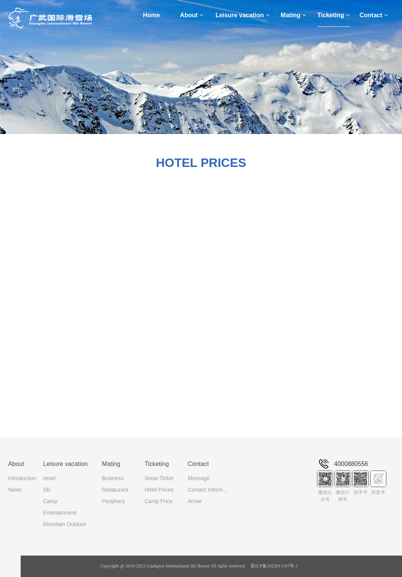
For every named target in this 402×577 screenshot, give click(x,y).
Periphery (113, 501)
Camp (50, 501)
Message (198, 478)
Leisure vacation (243, 15)
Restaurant (115, 490)
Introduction (22, 478)
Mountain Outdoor (64, 524)
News (14, 490)
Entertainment (59, 513)
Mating (293, 15)
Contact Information (209, 490)
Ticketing (333, 15)
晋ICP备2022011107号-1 (274, 566)
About (191, 15)
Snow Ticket (159, 478)
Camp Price (159, 501)
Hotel (49, 478)
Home (151, 15)
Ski (46, 490)
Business (113, 478)
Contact (374, 15)
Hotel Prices (159, 490)
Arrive (195, 501)
